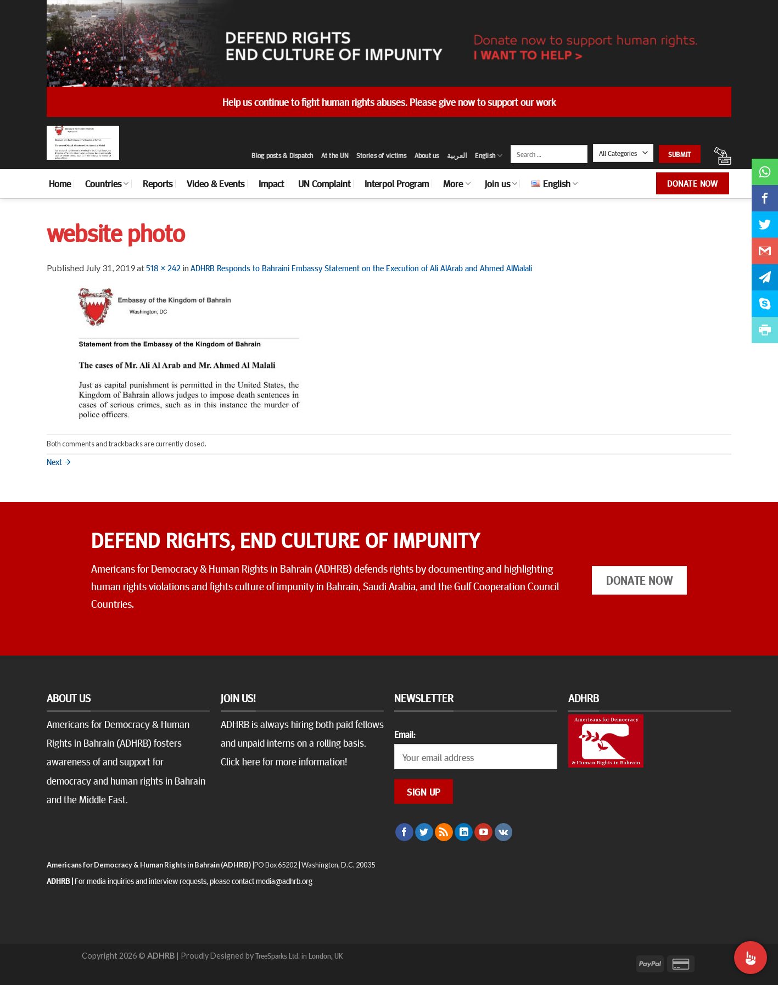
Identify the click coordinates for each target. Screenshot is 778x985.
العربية (457, 155)
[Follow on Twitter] (424, 832)
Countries (106, 183)
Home (60, 183)
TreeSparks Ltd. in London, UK (299, 955)
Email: (404, 734)
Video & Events (215, 183)
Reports (157, 183)
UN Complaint (324, 183)
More (456, 183)
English (488, 155)
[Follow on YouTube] (483, 832)
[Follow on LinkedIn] (464, 832)
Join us (501, 183)
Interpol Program (397, 183)
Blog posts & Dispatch (282, 155)
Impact (271, 183)
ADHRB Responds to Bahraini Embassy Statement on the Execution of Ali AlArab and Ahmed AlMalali (361, 267)
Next (59, 461)
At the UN (335, 155)
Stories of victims (381, 155)
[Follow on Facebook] (404, 832)
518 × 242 (163, 267)
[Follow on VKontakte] (504, 832)
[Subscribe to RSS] (444, 832)
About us (427, 155)
